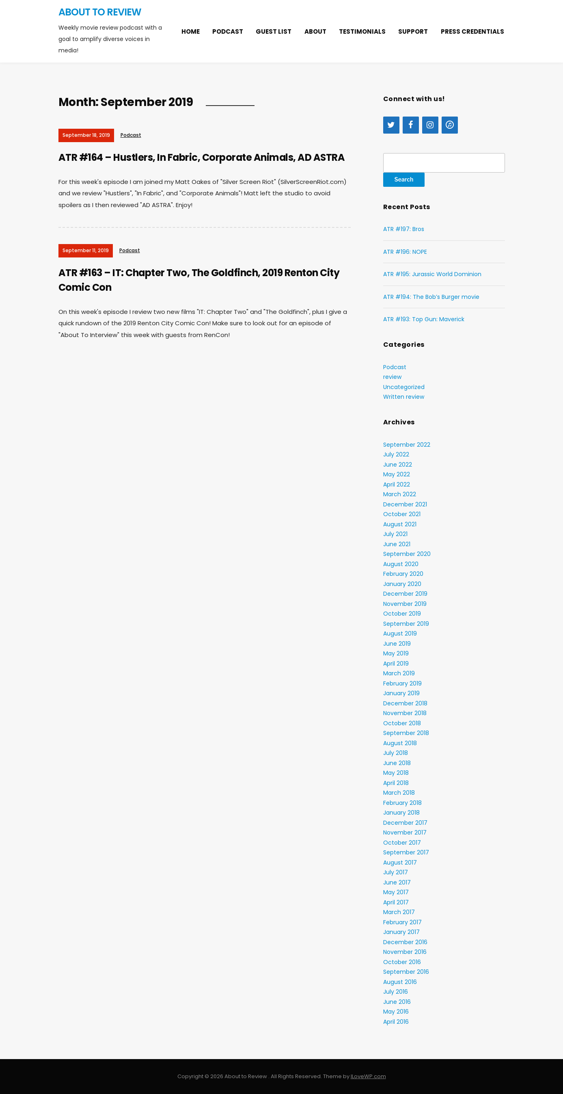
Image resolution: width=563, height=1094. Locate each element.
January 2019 (401, 693)
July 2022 (396, 454)
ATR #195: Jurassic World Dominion (432, 274)
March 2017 (399, 912)
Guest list (273, 31)
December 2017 (405, 823)
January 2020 (402, 584)
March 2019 (399, 673)
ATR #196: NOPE (405, 252)
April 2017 (396, 902)
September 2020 (407, 554)
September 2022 (406, 445)
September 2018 (406, 733)
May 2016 (396, 1012)
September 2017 (406, 852)
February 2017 (402, 922)
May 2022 (396, 474)
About (315, 31)
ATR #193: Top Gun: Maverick (423, 319)
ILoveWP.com (368, 1076)
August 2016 (400, 982)
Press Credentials (472, 31)
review (392, 377)
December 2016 (405, 942)
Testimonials (362, 31)
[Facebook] (411, 125)
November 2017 (405, 832)
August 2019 (400, 633)
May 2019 (396, 653)
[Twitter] (391, 125)
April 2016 (396, 1022)
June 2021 (396, 544)
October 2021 (402, 514)
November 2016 (405, 952)
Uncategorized (404, 387)
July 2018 (395, 753)
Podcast (227, 31)
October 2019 (402, 614)
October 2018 (402, 723)
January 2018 (401, 813)
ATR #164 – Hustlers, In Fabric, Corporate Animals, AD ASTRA (203, 157)
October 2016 (402, 962)
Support (413, 31)
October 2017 (402, 843)
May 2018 (396, 773)
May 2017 (396, 892)
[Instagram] (430, 125)
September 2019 (406, 624)
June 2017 (397, 882)
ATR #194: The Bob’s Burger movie (431, 297)
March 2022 (399, 494)
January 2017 (401, 932)
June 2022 (397, 465)
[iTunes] (450, 125)
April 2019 (396, 663)
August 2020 (400, 564)
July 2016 (395, 992)
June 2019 (397, 644)
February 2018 (402, 803)
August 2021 (399, 524)
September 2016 (406, 972)
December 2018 (405, 703)
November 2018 (405, 713)
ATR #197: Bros (403, 229)
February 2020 (403, 574)
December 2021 (405, 504)
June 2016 (397, 1002)
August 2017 (400, 862)
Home (190, 31)
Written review (403, 397)
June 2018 (397, 763)
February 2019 (402, 683)
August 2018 (400, 743)
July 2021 (395, 534)
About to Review (99, 12)
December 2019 (405, 594)
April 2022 (396, 484)
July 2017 (395, 872)
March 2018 (399, 793)
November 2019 (405, 604)
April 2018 (396, 783)
